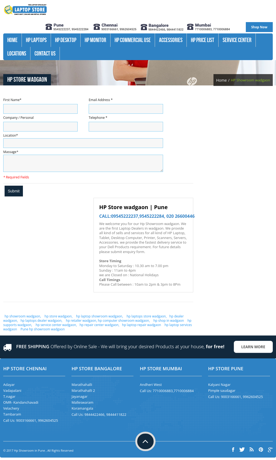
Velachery (11, 411)
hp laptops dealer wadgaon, (41, 323)
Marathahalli (81, 387)
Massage (10, 152)
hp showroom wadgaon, (23, 318)
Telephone (98, 117)
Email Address (101, 100)
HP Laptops (36, 40)
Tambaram (12, 416)
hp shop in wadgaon (168, 323)
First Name (12, 100)
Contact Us (45, 53)
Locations (16, 53)
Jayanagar (79, 399)
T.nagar (9, 399)
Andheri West (151, 387)
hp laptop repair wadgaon (141, 327)
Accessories (170, 40)
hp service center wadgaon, (56, 327)
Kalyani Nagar (219, 387)
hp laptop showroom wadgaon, (99, 318)
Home (12, 40)
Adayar (9, 387)
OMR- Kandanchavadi (20, 405)
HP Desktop (65, 40)
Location (10, 135)
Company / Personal (18, 117)
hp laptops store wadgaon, (147, 318)
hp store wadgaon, (58, 318)
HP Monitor (95, 40)
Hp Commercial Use (133, 40)
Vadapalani (12, 393)
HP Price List (202, 40)
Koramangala (82, 411)
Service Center (237, 40)
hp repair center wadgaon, (99, 327)
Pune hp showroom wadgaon (42, 331)
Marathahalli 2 (83, 393)
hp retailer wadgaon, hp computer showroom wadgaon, (107, 323)
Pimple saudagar (221, 393)
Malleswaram (82, 405)
